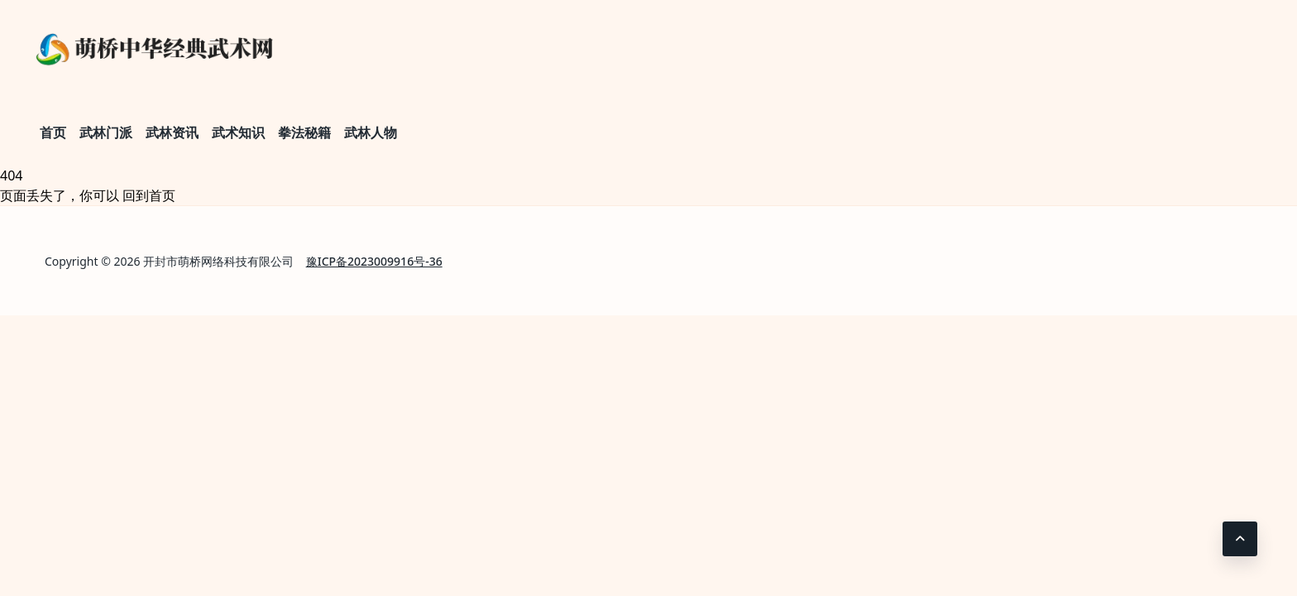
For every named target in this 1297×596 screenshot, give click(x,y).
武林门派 (105, 132)
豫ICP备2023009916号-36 (374, 261)
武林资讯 (172, 132)
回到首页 (148, 195)
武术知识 (238, 132)
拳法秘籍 (304, 132)
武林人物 (370, 132)
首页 (53, 132)
